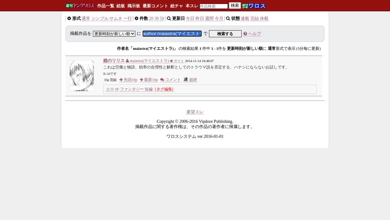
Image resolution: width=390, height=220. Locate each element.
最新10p (149, 80)
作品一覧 (105, 6)
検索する (225, 33)
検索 (235, 5)
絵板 (120, 6)
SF (117, 89)
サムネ (115, 18)
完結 (254, 18)
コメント (170, 80)
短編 (149, 89)
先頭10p (128, 80)
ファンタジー (132, 89)
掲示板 (133, 6)
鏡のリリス (114, 60)
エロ (110, 89)
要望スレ (195, 112)
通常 (86, 18)
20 (151, 18)
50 (162, 18)
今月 (219, 18)
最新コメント (155, 6)
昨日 (200, 18)
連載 (245, 18)
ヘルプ (252, 33)
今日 (190, 18)
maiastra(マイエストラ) (147, 61)
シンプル (99, 18)
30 (156, 18)
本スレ (192, 6)
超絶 (190, 80)
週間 (209, 18)
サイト (177, 61)
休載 (264, 18)
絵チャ (176, 6)
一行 (127, 18)
